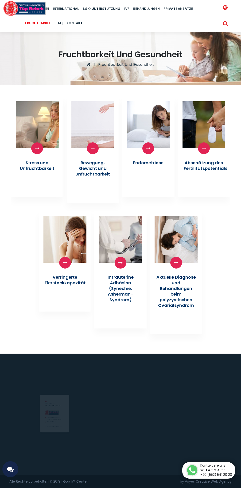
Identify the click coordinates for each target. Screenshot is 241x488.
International (66, 8)
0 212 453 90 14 (47, 428)
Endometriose (148, 163)
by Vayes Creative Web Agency (206, 481)
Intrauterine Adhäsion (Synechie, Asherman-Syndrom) (121, 288)
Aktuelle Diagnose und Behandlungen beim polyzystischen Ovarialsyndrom (176, 291)
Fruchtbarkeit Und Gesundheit (126, 64)
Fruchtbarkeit (38, 23)
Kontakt (74, 23)
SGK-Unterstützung (101, 8)
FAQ (59, 23)
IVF (126, 8)
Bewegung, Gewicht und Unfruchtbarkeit (92, 168)
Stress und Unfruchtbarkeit (37, 165)
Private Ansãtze (178, 8)
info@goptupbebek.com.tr (54, 432)
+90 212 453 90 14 (51, 393)
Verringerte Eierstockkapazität (65, 280)
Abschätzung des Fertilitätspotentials (205, 165)
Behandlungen (146, 8)
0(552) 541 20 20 (48, 424)
